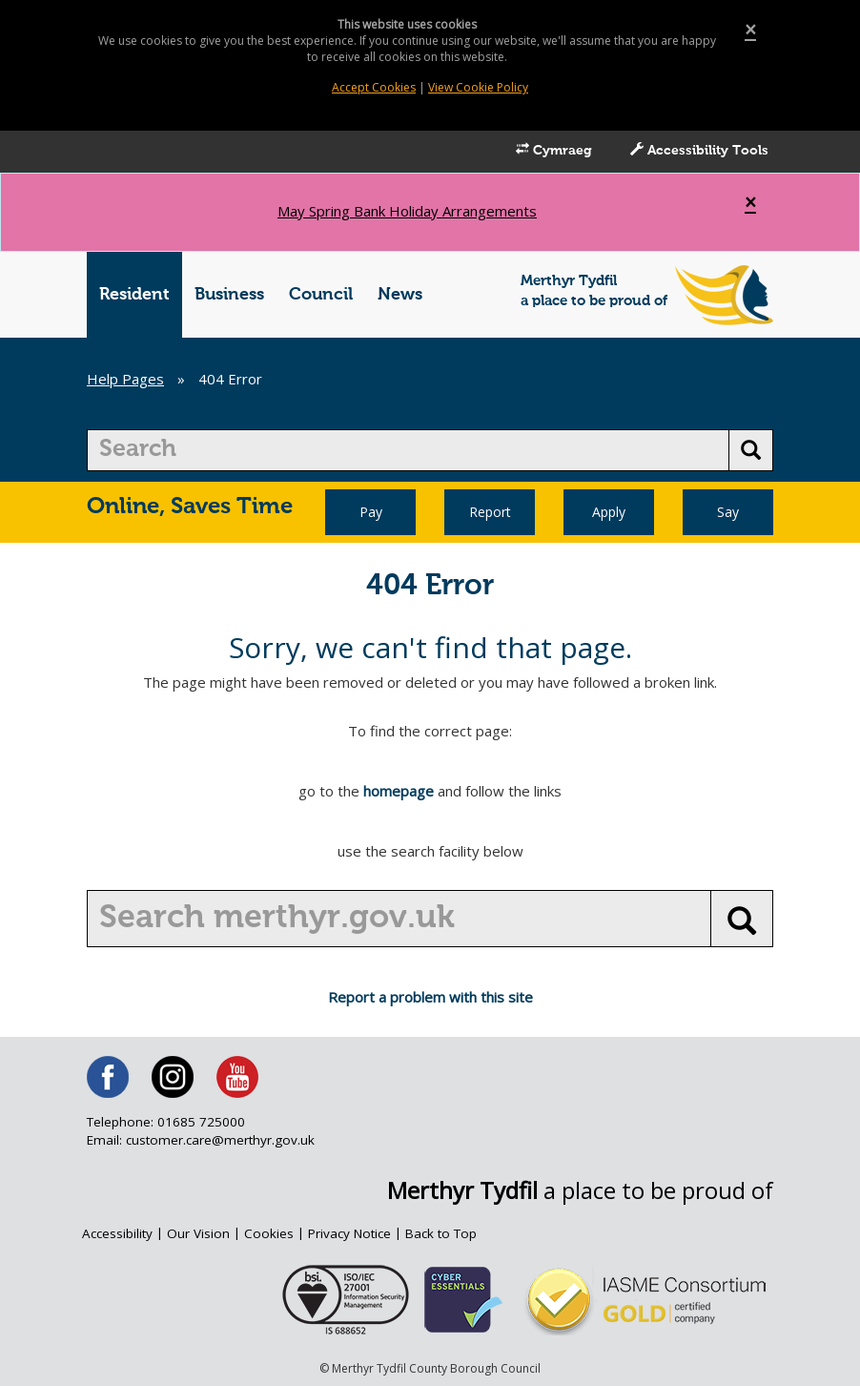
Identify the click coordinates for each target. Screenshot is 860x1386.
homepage (398, 790)
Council (321, 294)
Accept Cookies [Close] (374, 87)
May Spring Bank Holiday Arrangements (407, 210)
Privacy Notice (349, 1233)
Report (490, 512)
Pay (370, 512)
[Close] (750, 30)
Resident (134, 294)
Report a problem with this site (430, 996)
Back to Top (441, 1233)
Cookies (269, 1233)
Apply (608, 512)
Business (229, 294)
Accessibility (117, 1233)
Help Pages (125, 378)
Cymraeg (554, 150)
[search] (408, 450)
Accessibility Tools (699, 150)
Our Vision (198, 1233)
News (400, 294)
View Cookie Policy (478, 87)
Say (728, 512)
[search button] (750, 450)
